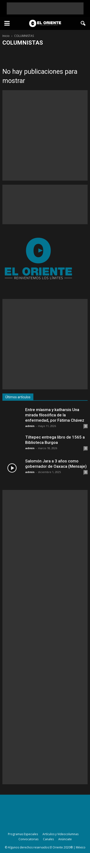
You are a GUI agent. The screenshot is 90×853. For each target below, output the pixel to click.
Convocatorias (28, 839)
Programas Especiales (23, 834)
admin (30, 426)
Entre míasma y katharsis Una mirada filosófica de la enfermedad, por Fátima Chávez (54, 415)
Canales (48, 839)
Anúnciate (65, 839)
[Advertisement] (45, 8)
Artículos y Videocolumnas (60, 834)
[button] (83, 23)
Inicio (6, 36)
